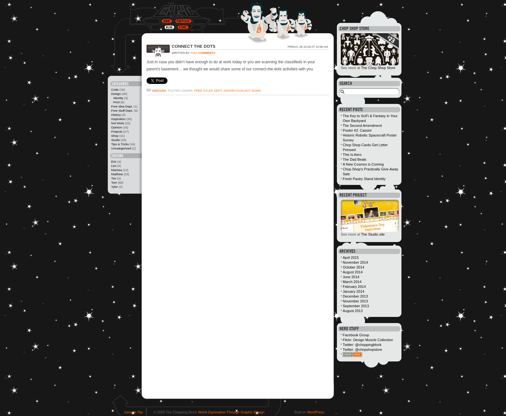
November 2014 (355, 262)
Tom (114, 182)
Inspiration (118, 119)
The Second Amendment (362, 125)
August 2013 (353, 311)
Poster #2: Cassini (357, 130)
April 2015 (351, 257)
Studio (115, 140)
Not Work (117, 123)
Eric (113, 161)
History (116, 115)
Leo (113, 165)
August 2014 (353, 272)
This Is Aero (352, 155)
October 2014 (353, 267)
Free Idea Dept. (122, 106)
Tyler (114, 186)
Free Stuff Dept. (122, 110)
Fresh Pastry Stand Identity (364, 179)
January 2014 (353, 291)
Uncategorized (121, 148)
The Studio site (373, 234)
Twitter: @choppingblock (362, 345)
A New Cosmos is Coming (363, 164)
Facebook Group (356, 335)
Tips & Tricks (120, 144)
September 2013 (356, 306)
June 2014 (351, 277)
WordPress (315, 412)
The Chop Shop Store (378, 68)
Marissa (116, 170)
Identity (118, 98)
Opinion (116, 127)
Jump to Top (133, 412)
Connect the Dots (194, 46)
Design (116, 94)
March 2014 (352, 282)
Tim (113, 178)
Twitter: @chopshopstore (362, 349)
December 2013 (355, 296)
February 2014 (354, 287)
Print (116, 102)
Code (114, 89)
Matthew (117, 174)
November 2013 (355, 301)
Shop (114, 135)
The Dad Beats (354, 159)
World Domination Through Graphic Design (231, 412)
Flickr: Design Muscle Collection (368, 340)
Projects (116, 131)
